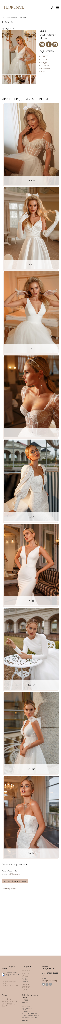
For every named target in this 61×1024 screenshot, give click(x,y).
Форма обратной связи (15, 881)
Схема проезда (9, 888)
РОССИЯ (43, 59)
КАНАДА (43, 62)
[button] (34, 32)
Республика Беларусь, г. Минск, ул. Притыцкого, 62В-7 (9, 1002)
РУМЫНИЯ (44, 65)
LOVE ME (21, 17)
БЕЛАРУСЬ (44, 56)
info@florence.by (13, 874)
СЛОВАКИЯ (44, 68)
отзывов (11, 985)
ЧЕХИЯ (42, 71)
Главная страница (9, 17)
